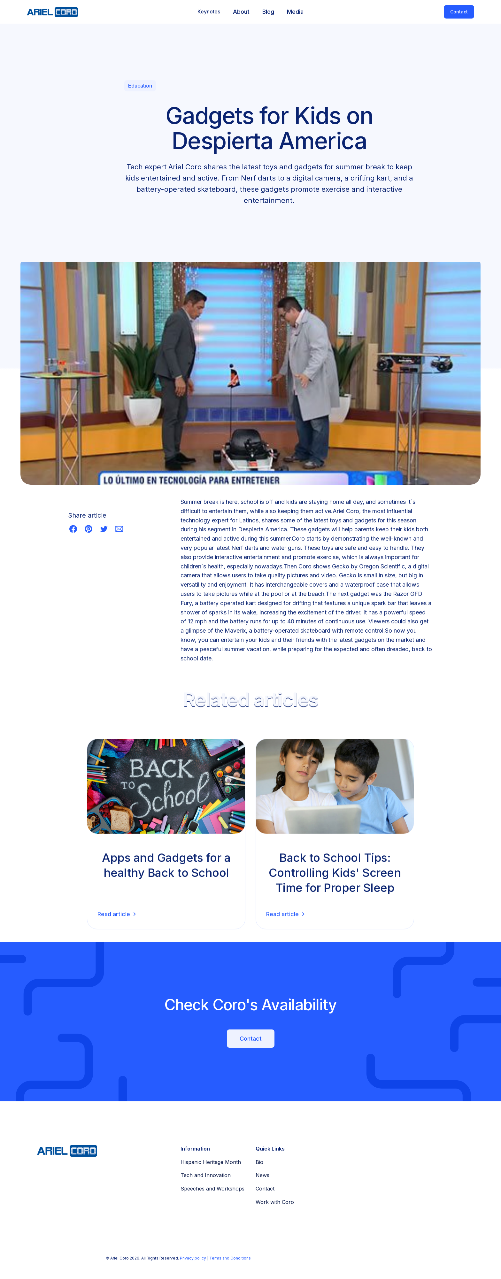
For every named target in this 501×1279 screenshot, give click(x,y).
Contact (459, 11)
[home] (49, 11)
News (262, 1175)
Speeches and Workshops (212, 1188)
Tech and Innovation (206, 1175)
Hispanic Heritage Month (211, 1162)
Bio (259, 1162)
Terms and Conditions (230, 1258)
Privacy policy (193, 1258)
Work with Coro (275, 1202)
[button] (208, 12)
